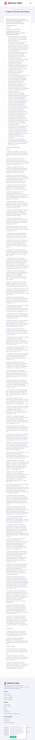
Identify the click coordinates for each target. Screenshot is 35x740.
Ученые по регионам (8, 697)
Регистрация (6, 720)
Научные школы (7, 704)
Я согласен (13, 736)
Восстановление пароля (9, 722)
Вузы (5, 708)
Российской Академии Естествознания (12, 688)
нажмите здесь (15, 734)
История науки (7, 706)
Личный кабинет (7, 718)
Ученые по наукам (8, 695)
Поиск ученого (7, 693)
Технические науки (18, 9)
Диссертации (6, 711)
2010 (9, 27)
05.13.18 (15, 25)
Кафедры (6, 710)
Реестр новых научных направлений (11, 713)
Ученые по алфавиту (8, 699)
